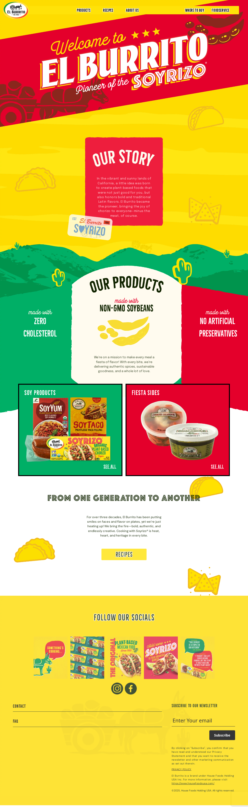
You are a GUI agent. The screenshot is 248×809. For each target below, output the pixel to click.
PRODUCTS (83, 10)
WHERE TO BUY (194, 10)
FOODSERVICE (220, 10)
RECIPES (108, 10)
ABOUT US (132, 10)
